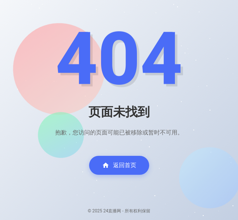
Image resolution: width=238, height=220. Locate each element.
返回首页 (119, 165)
